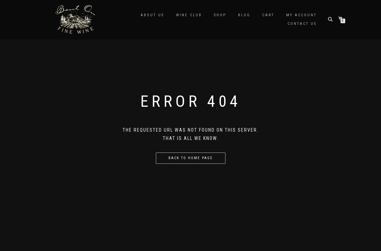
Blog (244, 15)
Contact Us (302, 24)
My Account (301, 15)
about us (152, 15)
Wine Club (189, 15)
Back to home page (190, 158)
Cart (268, 15)
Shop (220, 15)
